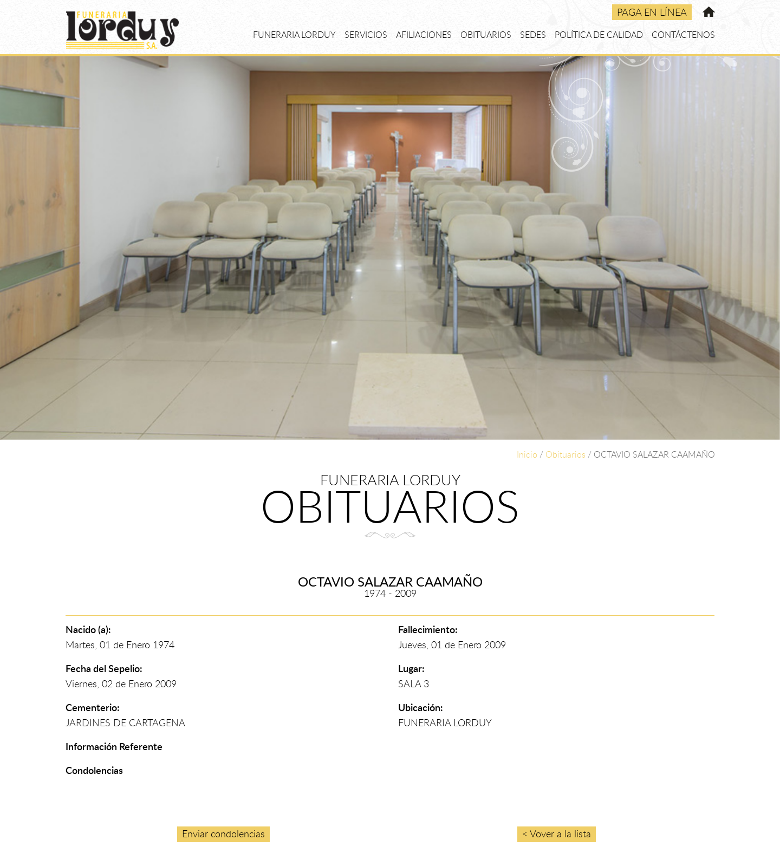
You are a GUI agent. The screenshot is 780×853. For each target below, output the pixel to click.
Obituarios (565, 454)
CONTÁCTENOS (683, 35)
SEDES (533, 35)
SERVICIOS (365, 35)
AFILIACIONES (424, 35)
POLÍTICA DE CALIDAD (599, 35)
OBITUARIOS (485, 35)
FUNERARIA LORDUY (294, 35)
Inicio (527, 454)
